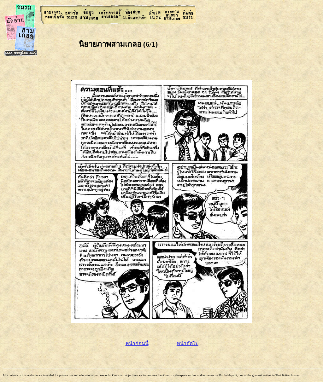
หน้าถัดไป (187, 343)
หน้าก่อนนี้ (137, 343)
